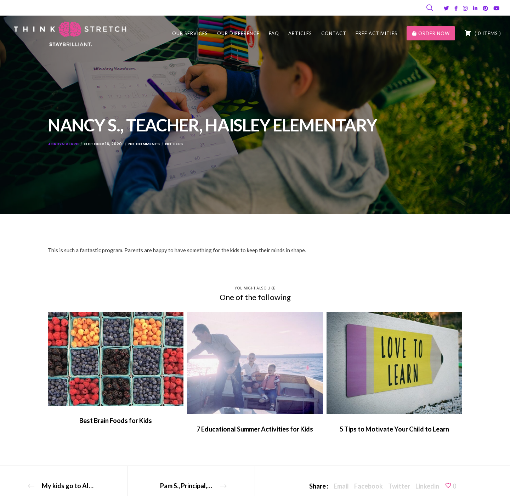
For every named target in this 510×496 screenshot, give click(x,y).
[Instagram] (465, 8)
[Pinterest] (485, 8)
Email (341, 486)
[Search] (429, 8)
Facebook (368, 486)
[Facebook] (456, 8)
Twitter (399, 486)
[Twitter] (446, 8)
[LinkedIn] (475, 8)
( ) (482, 32)
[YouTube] (496, 8)
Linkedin (427, 486)
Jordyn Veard (63, 144)
